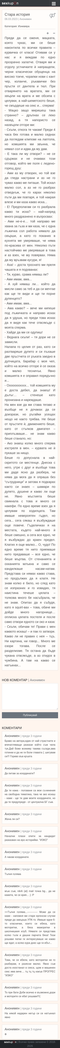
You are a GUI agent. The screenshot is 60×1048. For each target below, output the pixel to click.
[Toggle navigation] (53, 3)
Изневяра (23, 26)
